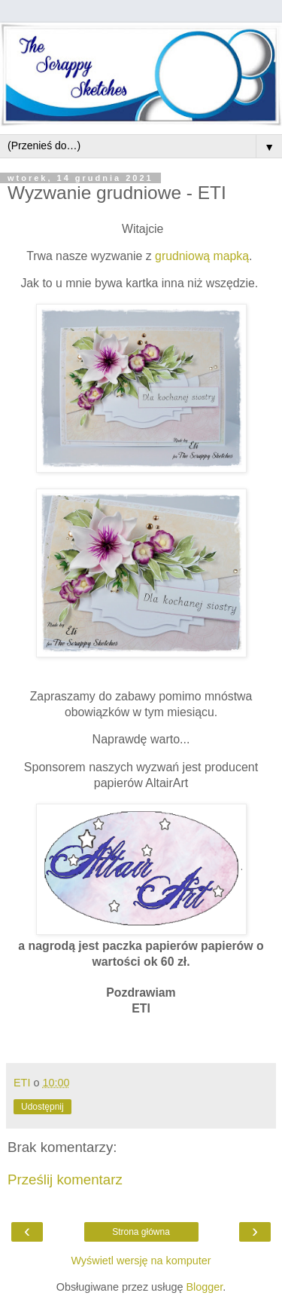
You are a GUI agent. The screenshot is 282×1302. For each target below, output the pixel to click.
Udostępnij (42, 1106)
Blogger (204, 1287)
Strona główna (141, 1232)
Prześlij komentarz (65, 1179)
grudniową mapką (202, 256)
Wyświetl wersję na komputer (141, 1261)
